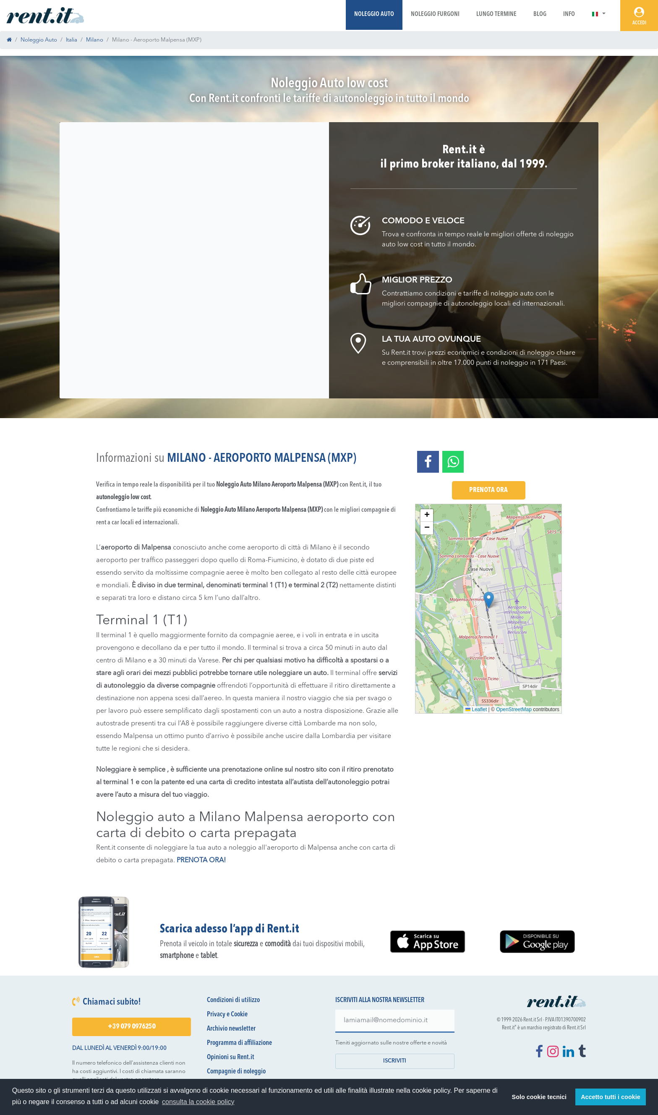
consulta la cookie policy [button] (198, 1101)
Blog (539, 14)
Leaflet (476, 709)
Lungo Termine (496, 14)
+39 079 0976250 (131, 1026)
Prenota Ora (488, 490)
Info (569, 14)
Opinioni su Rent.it (230, 1057)
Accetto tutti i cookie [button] (610, 1097)
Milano (94, 40)
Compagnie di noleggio (236, 1071)
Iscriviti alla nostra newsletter (379, 1000)
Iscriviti (394, 1061)
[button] (598, 14)
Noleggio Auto (374, 14)
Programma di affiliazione (239, 1043)
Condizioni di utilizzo (233, 1000)
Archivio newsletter (231, 1029)
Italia (71, 40)
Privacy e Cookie (227, 1014)
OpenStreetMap (514, 709)
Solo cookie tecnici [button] (539, 1097)
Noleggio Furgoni (435, 14)
